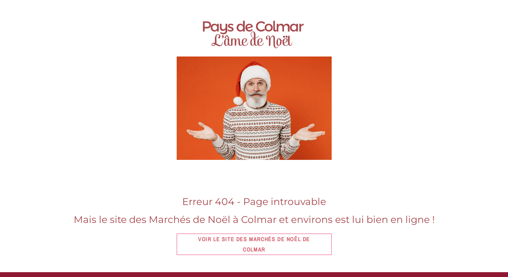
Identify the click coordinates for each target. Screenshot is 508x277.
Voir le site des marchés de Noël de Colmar (254, 244)
